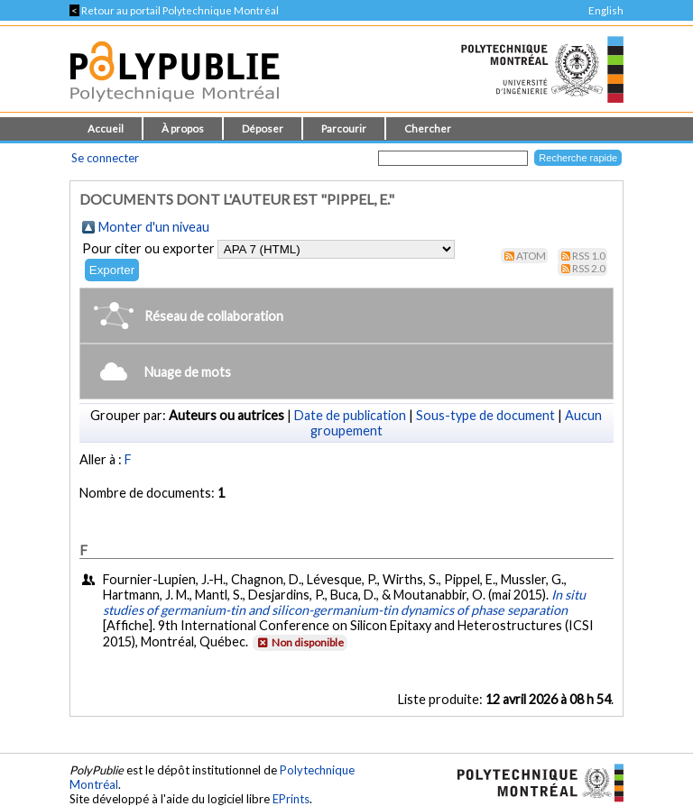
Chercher (427, 128)
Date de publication (350, 415)
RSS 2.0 (588, 268)
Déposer (262, 128)
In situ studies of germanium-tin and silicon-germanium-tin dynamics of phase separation (344, 602)
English (606, 10)
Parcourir (343, 128)
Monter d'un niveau (153, 226)
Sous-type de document (485, 415)
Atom (531, 255)
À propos (183, 128)
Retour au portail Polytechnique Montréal (174, 10)
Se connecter (105, 158)
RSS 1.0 (588, 255)
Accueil (106, 128)
